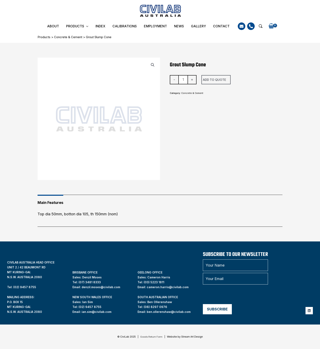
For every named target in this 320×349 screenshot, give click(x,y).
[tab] (50, 201)
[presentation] (234, 294)
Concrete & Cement (68, 37)
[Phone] (251, 26)
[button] (260, 26)
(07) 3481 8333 (90, 282)
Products (75, 26)
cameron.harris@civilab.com (168, 287)
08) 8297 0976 (156, 307)
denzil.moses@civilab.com (101, 287)
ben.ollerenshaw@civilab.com (169, 311)
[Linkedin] (309, 310)
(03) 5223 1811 (154, 282)
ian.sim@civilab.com (96, 311)
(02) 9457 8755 (90, 307)
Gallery (198, 26)
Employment (155, 26)
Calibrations (124, 26)
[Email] (241, 26)
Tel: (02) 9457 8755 (21, 287)
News (179, 26)
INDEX (100, 26)
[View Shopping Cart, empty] (271, 26)
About (53, 26)
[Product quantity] (183, 79)
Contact (221, 26)
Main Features (50, 202)
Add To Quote (214, 80)
